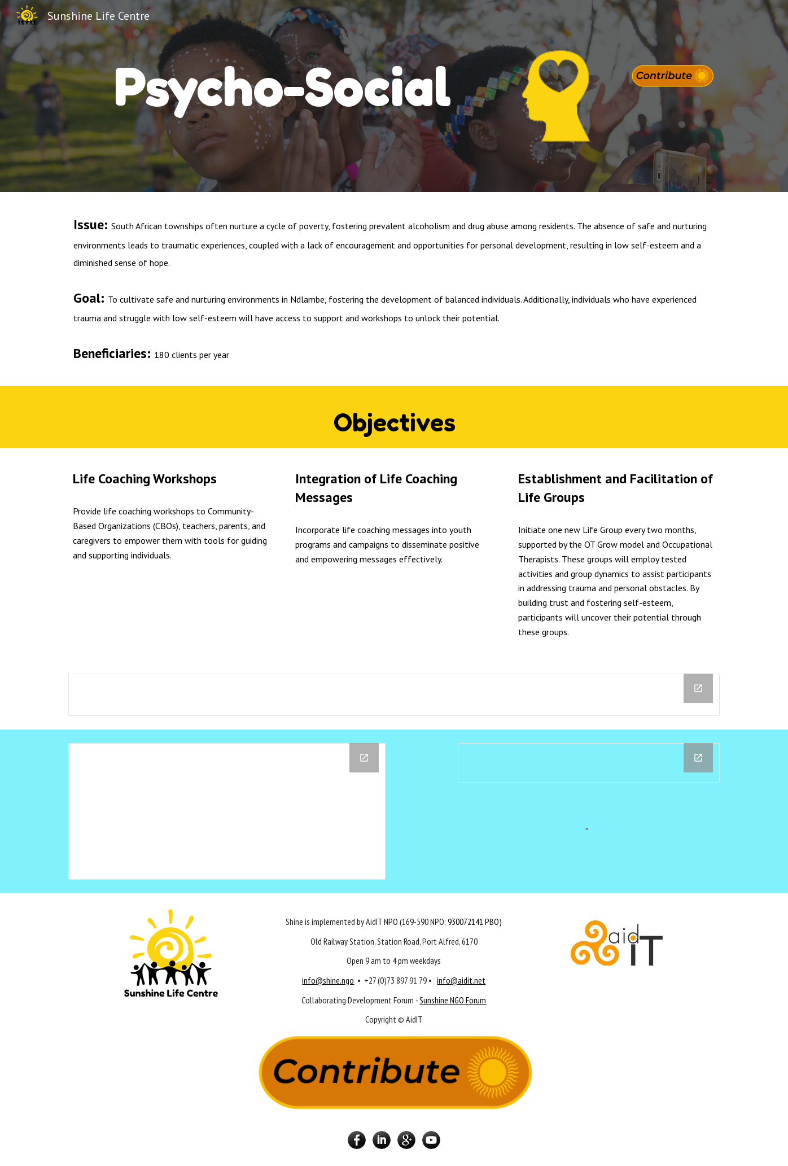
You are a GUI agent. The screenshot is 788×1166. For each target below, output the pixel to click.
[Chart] (394, 694)
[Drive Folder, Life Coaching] (227, 811)
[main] (282, 81)
